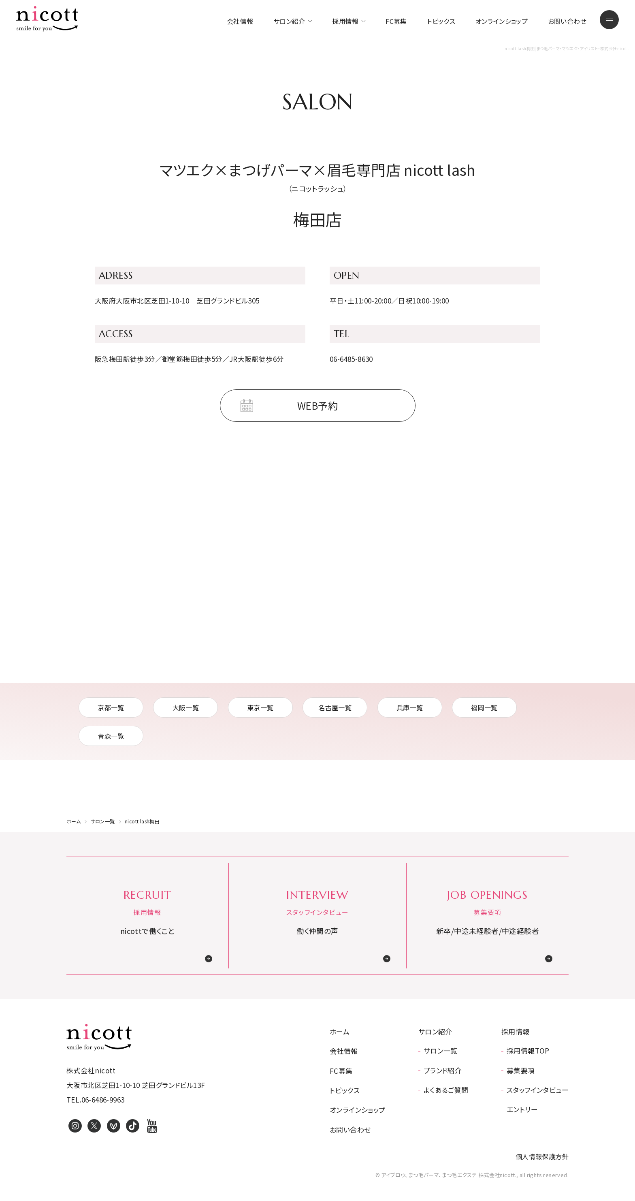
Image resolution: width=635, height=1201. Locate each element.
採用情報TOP (528, 1050)
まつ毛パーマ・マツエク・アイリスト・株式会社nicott (47, 19)
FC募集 (396, 21)
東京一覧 (260, 707)
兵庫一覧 (409, 707)
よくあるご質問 (446, 1090)
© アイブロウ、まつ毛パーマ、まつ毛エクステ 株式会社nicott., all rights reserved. (472, 1175)
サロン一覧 (103, 821)
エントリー (522, 1109)
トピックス (441, 21)
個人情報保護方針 (542, 1156)
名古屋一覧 (335, 707)
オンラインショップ (501, 21)
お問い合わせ (567, 21)
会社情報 (240, 21)
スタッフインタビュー (538, 1090)
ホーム (73, 821)
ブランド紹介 (443, 1070)
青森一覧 (111, 736)
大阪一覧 (186, 707)
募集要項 (521, 1070)
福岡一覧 (484, 707)
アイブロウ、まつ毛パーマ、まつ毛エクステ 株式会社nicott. (99, 1037)
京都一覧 (111, 707)
